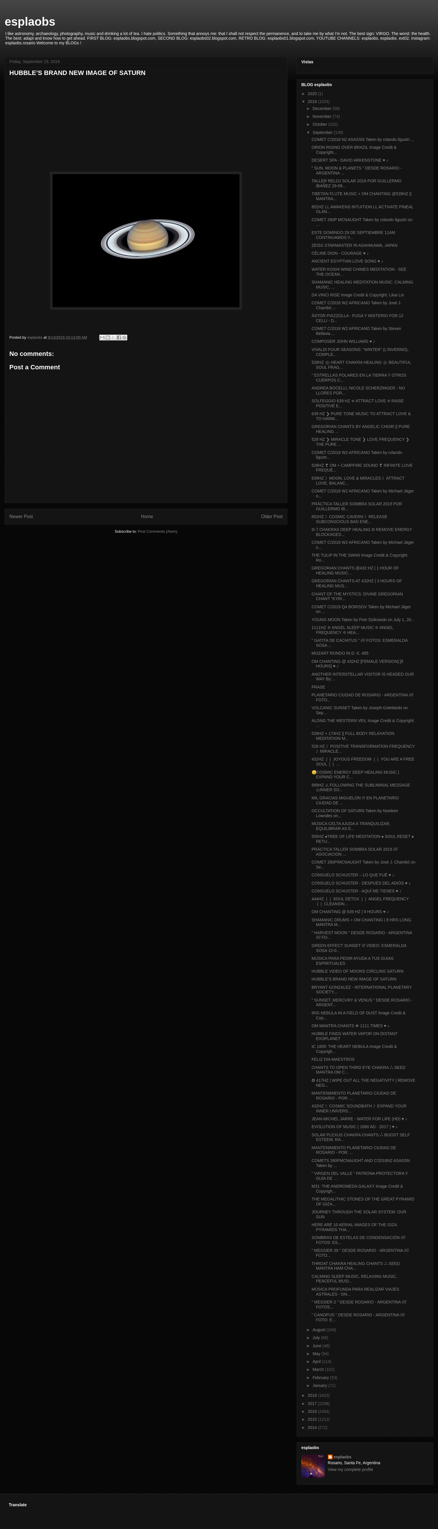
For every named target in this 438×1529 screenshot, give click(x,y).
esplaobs (30, 21)
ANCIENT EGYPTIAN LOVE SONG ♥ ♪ (347, 261)
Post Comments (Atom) (157, 531)
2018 (313, 1395)
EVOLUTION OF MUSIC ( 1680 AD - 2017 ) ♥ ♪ (355, 1126)
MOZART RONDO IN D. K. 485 (340, 653)
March (318, 1369)
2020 (313, 93)
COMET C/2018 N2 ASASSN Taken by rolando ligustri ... (363, 139)
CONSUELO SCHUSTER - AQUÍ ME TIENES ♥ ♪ (357, 891)
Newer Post (21, 516)
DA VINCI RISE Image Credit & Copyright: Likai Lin (358, 295)
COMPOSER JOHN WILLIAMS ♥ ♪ (343, 341)
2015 (313, 1419)
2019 (313, 101)
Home (147, 516)
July (316, 1337)
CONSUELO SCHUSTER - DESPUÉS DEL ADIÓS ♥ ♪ (361, 883)
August (319, 1329)
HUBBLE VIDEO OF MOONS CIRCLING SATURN (358, 971)
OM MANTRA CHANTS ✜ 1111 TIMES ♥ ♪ (351, 1025)
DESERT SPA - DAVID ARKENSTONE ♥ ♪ (350, 160)
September (322, 132)
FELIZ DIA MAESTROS (333, 1059)
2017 (313, 1403)
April (317, 1361)
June (317, 1345)
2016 (313, 1411)
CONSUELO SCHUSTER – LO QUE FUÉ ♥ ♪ (353, 875)
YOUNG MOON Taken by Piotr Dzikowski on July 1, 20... (363, 619)
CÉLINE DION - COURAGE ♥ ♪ (340, 253)
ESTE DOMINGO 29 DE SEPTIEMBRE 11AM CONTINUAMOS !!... (353, 235)
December (322, 108)
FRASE (318, 687)
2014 (313, 1427)
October (320, 124)
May (316, 1353)
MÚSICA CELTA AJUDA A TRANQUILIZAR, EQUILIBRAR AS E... (351, 826)
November (322, 116)
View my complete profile (350, 1469)
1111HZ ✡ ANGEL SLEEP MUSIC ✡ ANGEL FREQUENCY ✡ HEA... (352, 630)
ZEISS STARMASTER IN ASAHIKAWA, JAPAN (354, 245)
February (321, 1377)
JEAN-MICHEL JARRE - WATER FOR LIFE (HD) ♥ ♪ (359, 1118)
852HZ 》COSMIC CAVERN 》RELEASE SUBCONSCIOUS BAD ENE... (349, 519)
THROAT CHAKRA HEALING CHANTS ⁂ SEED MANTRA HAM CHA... (356, 1266)
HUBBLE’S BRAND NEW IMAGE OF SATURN (354, 979)
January (320, 1385)
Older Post (272, 516)
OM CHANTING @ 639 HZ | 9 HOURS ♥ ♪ (350, 911)
